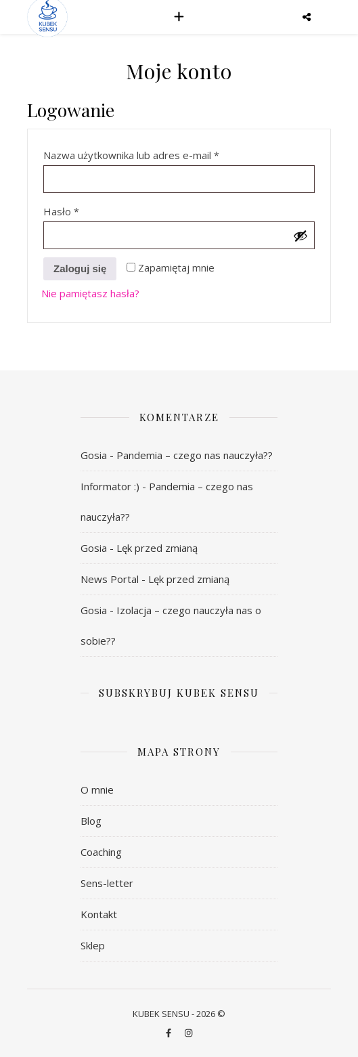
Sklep (93, 945)
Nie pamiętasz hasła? (90, 293)
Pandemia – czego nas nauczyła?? (194, 455)
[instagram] (188, 1033)
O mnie (97, 789)
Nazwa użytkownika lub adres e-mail (157, 153)
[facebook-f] (169, 1033)
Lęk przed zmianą (157, 548)
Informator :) (110, 486)
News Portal (110, 579)
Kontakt (99, 914)
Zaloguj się (79, 268)
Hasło (87, 209)
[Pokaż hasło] (300, 235)
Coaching (101, 852)
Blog (91, 820)
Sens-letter (107, 883)
